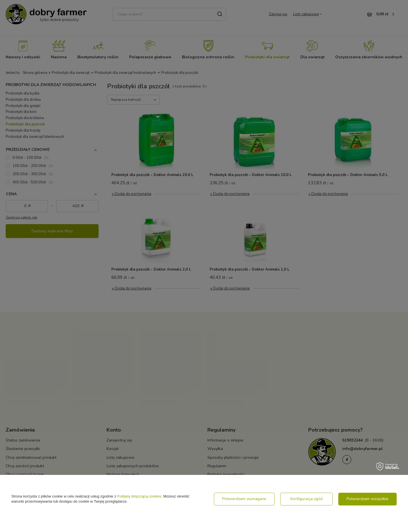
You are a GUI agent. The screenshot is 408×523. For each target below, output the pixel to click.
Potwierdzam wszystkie (367, 498)
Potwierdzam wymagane (244, 498)
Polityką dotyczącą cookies (139, 496)
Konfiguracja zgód (306, 498)
